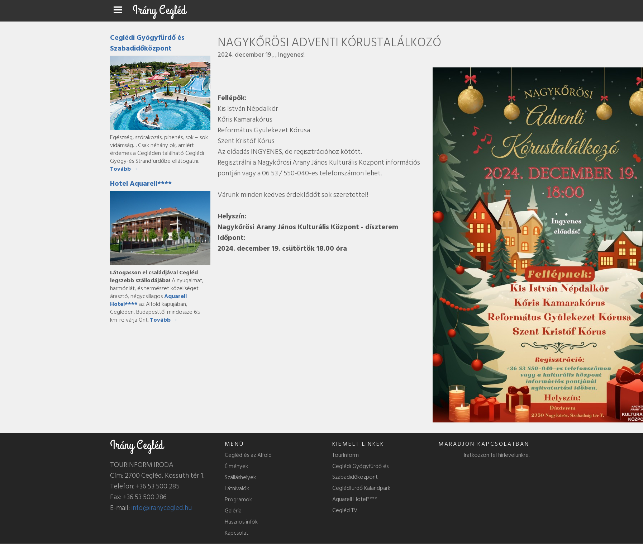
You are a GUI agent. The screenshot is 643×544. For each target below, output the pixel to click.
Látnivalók (237, 488)
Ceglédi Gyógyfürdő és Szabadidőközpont (147, 43)
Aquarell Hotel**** (354, 499)
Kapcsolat (236, 533)
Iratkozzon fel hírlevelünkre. (496, 455)
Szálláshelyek (240, 477)
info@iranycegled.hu (161, 508)
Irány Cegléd (159, 10)
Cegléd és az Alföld (248, 455)
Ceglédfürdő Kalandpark (361, 488)
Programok (238, 499)
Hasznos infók (241, 521)
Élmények (236, 466)
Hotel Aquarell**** (141, 183)
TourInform (345, 455)
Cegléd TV (344, 510)
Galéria (233, 510)
